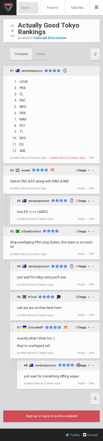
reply (81, 188)
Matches (77, 8)
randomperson (32, 71)
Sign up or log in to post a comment (51, 416)
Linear (40, 54)
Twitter (73, 435)
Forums (53, 8)
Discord (90, 435)
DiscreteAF (35, 327)
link (91, 157)
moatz (25, 170)
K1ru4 (32, 297)
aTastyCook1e (31, 231)
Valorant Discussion (50, 38)
